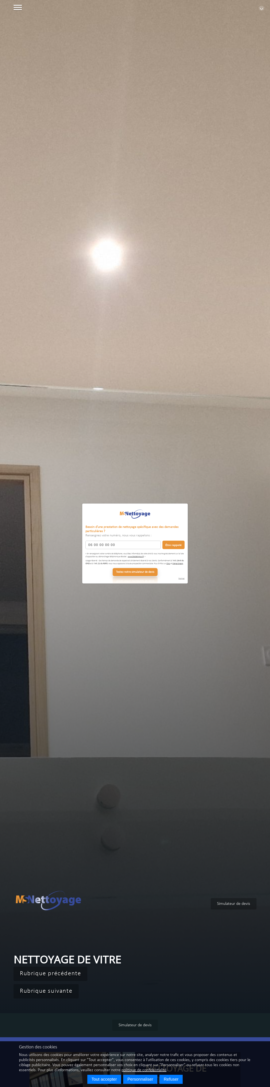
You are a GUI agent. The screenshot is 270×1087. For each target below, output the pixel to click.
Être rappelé (173, 544)
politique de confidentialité (144, 1070)
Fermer (181, 578)
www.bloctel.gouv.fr (136, 556)
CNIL (168, 563)
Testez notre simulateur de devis (135, 572)
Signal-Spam (178, 563)
